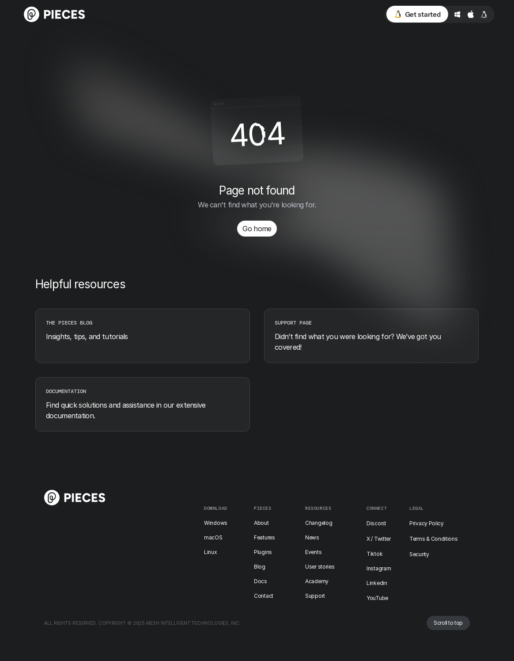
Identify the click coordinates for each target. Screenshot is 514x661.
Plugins (263, 552)
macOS (213, 537)
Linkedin (377, 583)
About (261, 523)
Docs (260, 581)
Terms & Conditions (433, 538)
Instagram (379, 568)
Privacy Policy (426, 523)
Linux (210, 552)
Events (313, 552)
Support (315, 595)
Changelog (318, 523)
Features (264, 537)
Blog (259, 566)
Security (419, 554)
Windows (215, 523)
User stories (319, 566)
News (312, 537)
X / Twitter (379, 538)
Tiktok (374, 553)
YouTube (377, 598)
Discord (376, 523)
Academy (317, 581)
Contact (263, 595)
